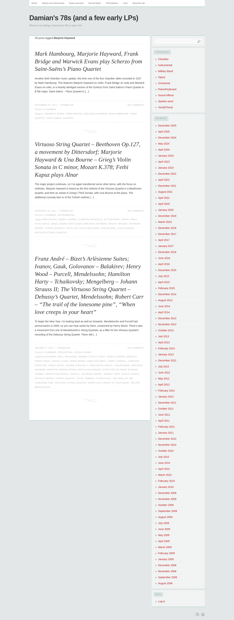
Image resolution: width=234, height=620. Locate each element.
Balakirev (71, 357)
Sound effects (166, 95)
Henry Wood (56, 365)
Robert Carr (112, 374)
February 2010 (166, 480)
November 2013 (167, 324)
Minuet (113, 224)
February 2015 (166, 288)
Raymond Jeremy (92, 374)
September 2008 (167, 577)
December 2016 (167, 252)
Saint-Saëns (54, 118)
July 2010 (163, 456)
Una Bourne (108, 228)
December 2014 (167, 294)
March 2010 (165, 474)
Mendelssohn (67, 369)
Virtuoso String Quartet (51, 232)
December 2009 (167, 493)
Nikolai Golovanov (89, 369)
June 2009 (164, 529)
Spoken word (165, 101)
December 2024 (167, 137)
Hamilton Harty (97, 361)
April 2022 (164, 179)
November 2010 (167, 444)
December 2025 (167, 125)
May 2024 (163, 143)
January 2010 (166, 486)
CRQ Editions (112, 3)
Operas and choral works (53, 3)
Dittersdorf (112, 219)
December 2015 (167, 270)
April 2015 (164, 282)
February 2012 (166, 390)
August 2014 (165, 300)
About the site (139, 3)
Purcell (75, 374)
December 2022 (167, 173)
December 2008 (167, 565)
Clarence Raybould (90, 219)
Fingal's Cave (60, 361)
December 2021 (167, 185)
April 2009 (164, 541)
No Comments (136, 105)
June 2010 (164, 462)
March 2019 (165, 221)
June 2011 (164, 414)
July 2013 (163, 336)
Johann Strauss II (76, 365)
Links (125, 3)
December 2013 (167, 318)
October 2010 (166, 450)
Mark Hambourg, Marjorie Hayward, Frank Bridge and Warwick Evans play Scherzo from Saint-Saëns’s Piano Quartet (88, 61)
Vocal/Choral (83, 352)
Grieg (54, 224)
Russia (125, 374)
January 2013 (166, 354)
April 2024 (164, 149)
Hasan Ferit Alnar (70, 224)
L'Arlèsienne (122, 365)
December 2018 (167, 227)
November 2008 (167, 571)
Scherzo (68, 118)
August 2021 (165, 191)
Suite (80, 378)
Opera (161, 77)
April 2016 (164, 264)
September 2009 (167, 511)
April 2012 (164, 384)
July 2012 (163, 366)
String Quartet (55, 228)
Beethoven (50, 219)
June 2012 (164, 372)
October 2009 (166, 505)
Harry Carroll (117, 361)
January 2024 (166, 155)
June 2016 (164, 258)
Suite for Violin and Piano (83, 228)
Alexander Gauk (53, 357)
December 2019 (167, 215)
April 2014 (164, 312)
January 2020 (166, 209)
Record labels (94, 3)
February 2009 (166, 553)
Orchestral (65, 352)
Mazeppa (52, 369)
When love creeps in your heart (109, 383)
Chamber (50, 109)
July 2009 (163, 523)
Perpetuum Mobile (56, 374)
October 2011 (166, 408)
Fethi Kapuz (42, 224)
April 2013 (164, 342)
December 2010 (167, 438)
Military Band (165, 71)
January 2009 (166, 559)
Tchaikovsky (103, 378)
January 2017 (166, 246)
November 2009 (167, 499)
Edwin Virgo (129, 219)
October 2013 (166, 330)
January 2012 (166, 396)
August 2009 (165, 517)
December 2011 (167, 402)
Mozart (123, 224)
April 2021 (164, 197)
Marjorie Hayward (95, 114)
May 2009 (163, 535)
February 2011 (166, 426)
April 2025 (164, 131)
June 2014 (164, 306)
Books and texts (76, 3)
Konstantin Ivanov (100, 365)
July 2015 (163, 276)
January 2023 (166, 167)
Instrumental (66, 215)
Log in (161, 601)
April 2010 (164, 468)
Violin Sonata (125, 228)
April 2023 (164, 161)
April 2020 (164, 203)
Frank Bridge (74, 114)
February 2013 (166, 348)
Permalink (67, 105)
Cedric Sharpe (67, 219)
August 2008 (165, 583)
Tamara (89, 378)
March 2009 (165, 547)
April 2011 (164, 420)
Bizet (102, 357)
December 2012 (167, 360)
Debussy (132, 357)
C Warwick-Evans (53, 114)
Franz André (78, 361)
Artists (34, 3)
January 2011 (166, 432)
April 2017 (164, 240)
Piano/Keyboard (167, 89)
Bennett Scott (88, 357)
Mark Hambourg (119, 114)
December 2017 (167, 234)
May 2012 (163, 378)
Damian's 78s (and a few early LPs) (83, 18)
